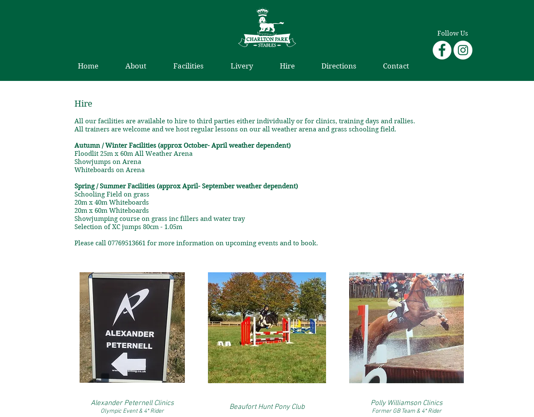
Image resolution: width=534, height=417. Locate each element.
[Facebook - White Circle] (442, 50)
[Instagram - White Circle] (463, 50)
